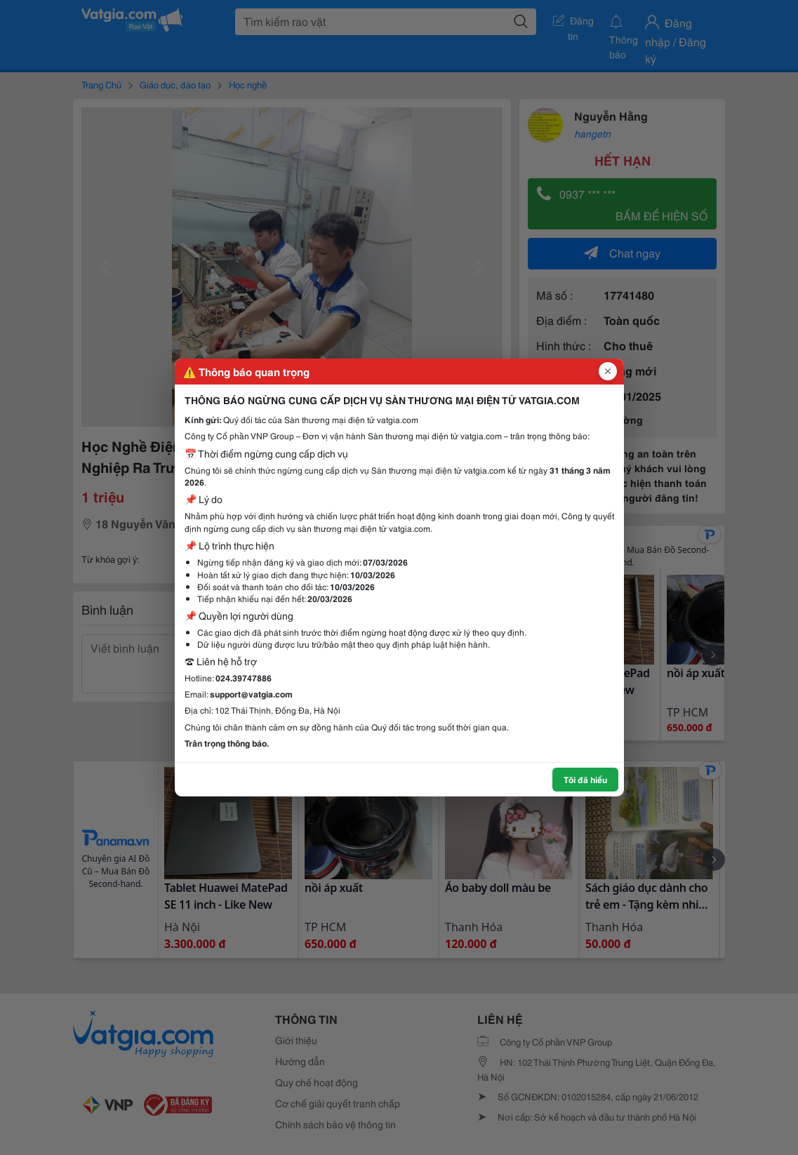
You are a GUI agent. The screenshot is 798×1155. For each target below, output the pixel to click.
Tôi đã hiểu (585, 779)
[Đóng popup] (608, 371)
